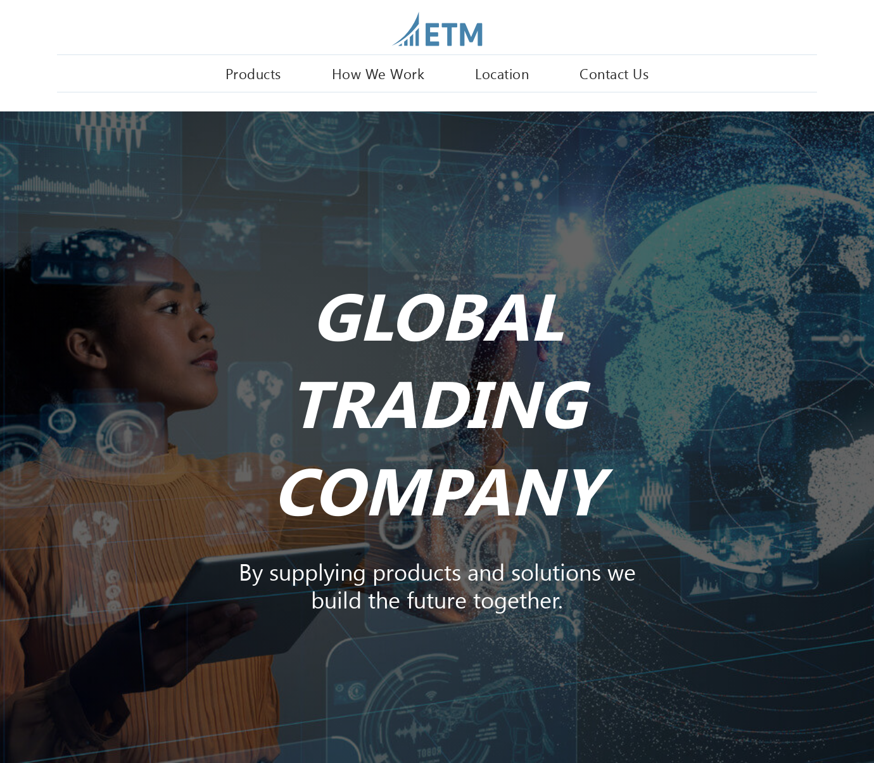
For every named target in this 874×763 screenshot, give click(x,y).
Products (253, 73)
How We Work (378, 73)
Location (502, 73)
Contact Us (614, 73)
